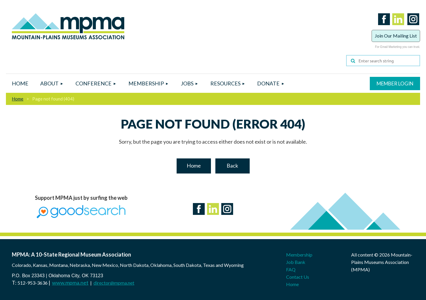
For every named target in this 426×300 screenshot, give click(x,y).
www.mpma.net (70, 282)
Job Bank (295, 262)
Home (17, 98)
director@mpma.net (113, 283)
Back (232, 165)
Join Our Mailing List (396, 35)
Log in (395, 83)
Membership (299, 254)
